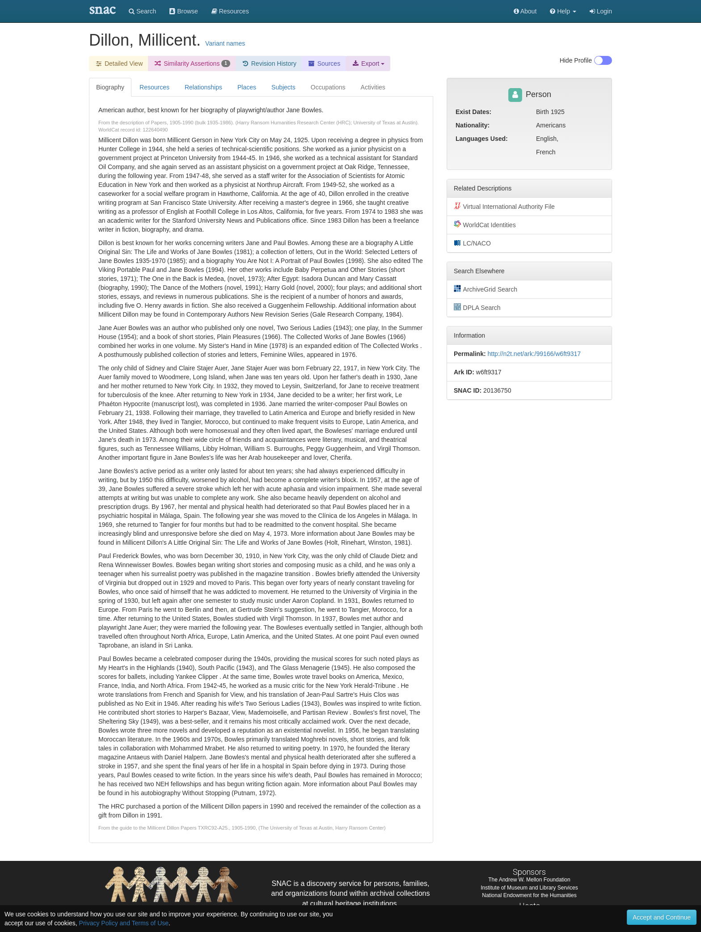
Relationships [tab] (203, 87)
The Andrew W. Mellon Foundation (529, 880)
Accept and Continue (662, 917)
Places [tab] (246, 87)
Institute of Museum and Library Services (529, 888)
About (525, 11)
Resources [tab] (154, 87)
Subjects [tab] (283, 87)
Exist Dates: (473, 111)
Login (601, 11)
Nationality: (473, 125)
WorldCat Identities (485, 224)
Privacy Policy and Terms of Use (124, 923)
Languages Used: (482, 138)
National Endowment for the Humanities (529, 895)
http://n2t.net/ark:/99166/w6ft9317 (534, 353)
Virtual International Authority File (504, 206)
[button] (563, 11)
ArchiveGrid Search (485, 289)
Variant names (225, 43)
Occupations (328, 87)
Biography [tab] (110, 87)
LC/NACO (472, 243)
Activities (373, 87)
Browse (183, 11)
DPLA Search (477, 307)
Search (142, 11)
